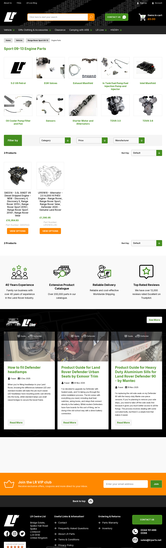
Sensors (50, 108)
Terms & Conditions (68, 539)
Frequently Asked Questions (73, 528)
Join (156, 484)
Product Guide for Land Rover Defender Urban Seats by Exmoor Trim (80, 371)
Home (8, 40)
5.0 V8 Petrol (18, 71)
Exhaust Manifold (83, 71)
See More (154, 320)
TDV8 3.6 (148, 108)
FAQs (19, 3)
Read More (16, 422)
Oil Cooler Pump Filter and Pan (18, 110)
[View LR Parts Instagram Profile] (15, 533)
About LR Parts (66, 534)
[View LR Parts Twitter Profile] (22, 533)
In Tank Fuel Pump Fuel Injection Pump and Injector (115, 74)
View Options (18, 231)
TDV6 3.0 (115, 108)
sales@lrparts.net (146, 540)
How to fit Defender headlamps (24, 369)
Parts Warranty (110, 522)
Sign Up (142, 3)
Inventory (107, 528)
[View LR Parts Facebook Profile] (7, 533)
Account (157, 3)
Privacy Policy (66, 545)
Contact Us (147, 519)
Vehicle (19, 40)
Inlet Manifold (148, 71)
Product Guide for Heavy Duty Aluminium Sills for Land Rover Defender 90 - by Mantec (135, 374)
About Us (8, 3)
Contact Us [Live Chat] (116, 17)
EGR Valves (50, 71)
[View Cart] (150, 17)
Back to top (83, 501)
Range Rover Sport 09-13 (38, 40)
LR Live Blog (31, 3)
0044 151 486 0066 (144, 531)
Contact (62, 522)
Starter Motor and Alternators (83, 110)
